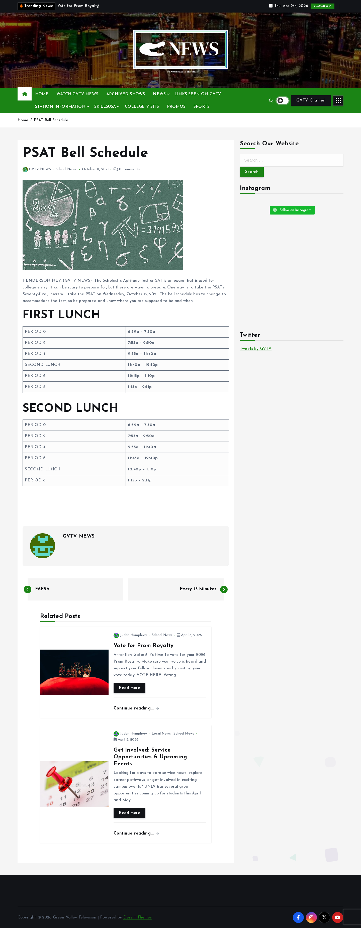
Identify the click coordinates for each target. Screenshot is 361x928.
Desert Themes (137, 917)
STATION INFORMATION (60, 107)
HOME (42, 94)
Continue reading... (136, 708)
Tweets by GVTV (256, 349)
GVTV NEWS (37, 169)
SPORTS (202, 107)
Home (23, 120)
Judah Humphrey (130, 635)
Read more (129, 688)
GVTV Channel (310, 100)
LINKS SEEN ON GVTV (197, 94)
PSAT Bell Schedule (51, 120)
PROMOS (176, 107)
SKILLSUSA (105, 107)
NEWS (159, 94)
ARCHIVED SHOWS (125, 94)
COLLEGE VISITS (142, 107)
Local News (161, 734)
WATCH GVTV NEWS (77, 94)
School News (66, 169)
